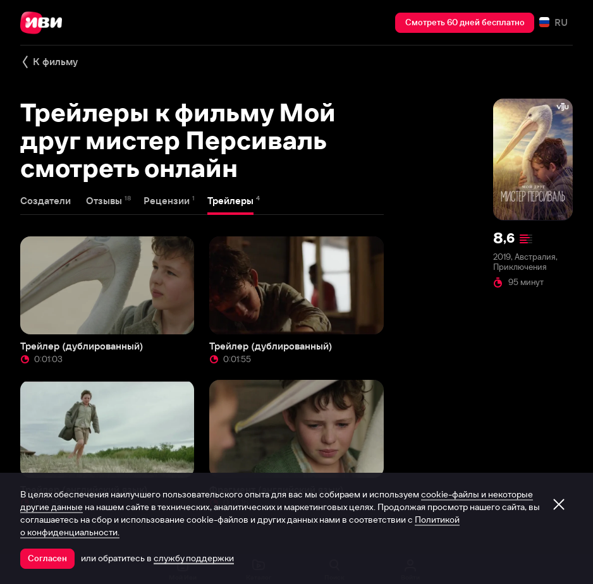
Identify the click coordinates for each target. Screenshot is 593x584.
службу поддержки (194, 558)
